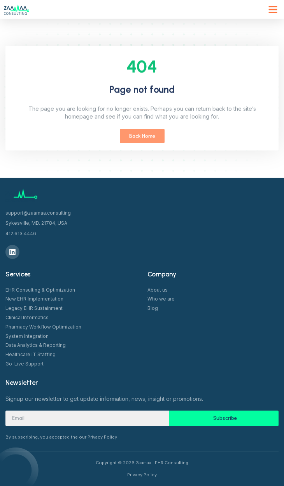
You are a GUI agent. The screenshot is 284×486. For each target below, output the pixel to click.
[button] (273, 9)
